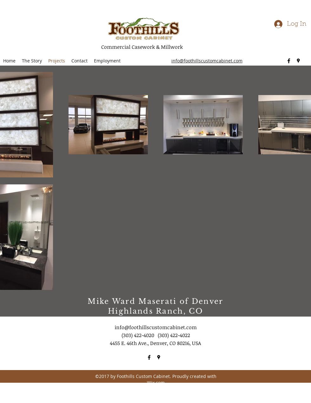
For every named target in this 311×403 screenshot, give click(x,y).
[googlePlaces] (298, 61)
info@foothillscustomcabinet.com (156, 327)
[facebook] (289, 61)
